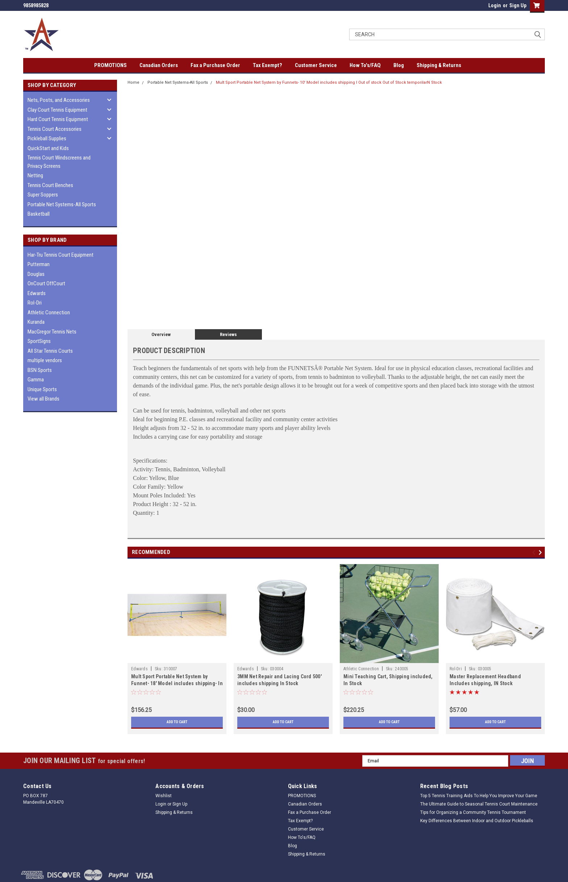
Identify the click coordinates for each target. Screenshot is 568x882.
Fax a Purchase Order (215, 65)
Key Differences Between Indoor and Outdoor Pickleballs (476, 820)
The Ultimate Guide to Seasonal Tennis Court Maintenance (479, 804)
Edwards (37, 293)
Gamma (36, 379)
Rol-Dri (35, 302)
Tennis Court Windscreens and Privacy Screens (59, 161)
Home (133, 82)
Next (541, 552)
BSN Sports (40, 370)
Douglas (36, 274)
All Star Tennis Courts (50, 351)
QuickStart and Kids (48, 148)
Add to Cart (177, 722)
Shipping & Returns (439, 65)
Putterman (39, 264)
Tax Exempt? (267, 65)
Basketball (39, 214)
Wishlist (163, 795)
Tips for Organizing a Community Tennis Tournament (473, 812)
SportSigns (39, 341)
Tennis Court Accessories (55, 129)
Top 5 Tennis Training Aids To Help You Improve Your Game (478, 795)
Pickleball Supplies (47, 138)
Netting (35, 175)
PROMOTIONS (110, 65)
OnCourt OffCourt (46, 283)
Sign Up (517, 5)
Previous (535, 552)
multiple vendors (45, 360)
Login (494, 5)
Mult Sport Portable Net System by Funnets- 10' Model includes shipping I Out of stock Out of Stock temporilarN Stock (329, 82)
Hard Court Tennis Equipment (58, 119)
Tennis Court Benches (50, 185)
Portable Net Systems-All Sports (62, 204)
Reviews (228, 334)
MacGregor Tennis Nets (52, 331)
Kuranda (36, 322)
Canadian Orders (158, 65)
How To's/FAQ (365, 65)
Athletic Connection (49, 312)
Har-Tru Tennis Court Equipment (60, 255)
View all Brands (43, 399)
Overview (161, 334)
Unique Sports (42, 389)
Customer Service (316, 65)
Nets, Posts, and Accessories (59, 100)
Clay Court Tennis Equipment (57, 110)
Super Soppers (43, 194)
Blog (398, 65)
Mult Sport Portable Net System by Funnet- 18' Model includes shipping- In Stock (177, 683)
